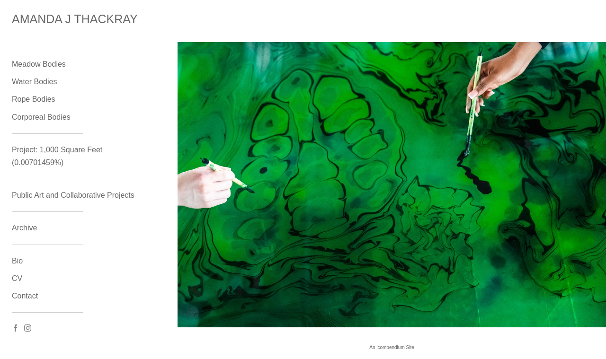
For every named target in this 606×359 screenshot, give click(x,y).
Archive (24, 228)
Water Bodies (34, 82)
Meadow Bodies (39, 64)
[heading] (35, 19)
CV (17, 278)
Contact (25, 296)
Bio (17, 261)
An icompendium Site (391, 347)
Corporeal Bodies (41, 117)
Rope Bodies (33, 99)
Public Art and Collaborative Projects (73, 195)
